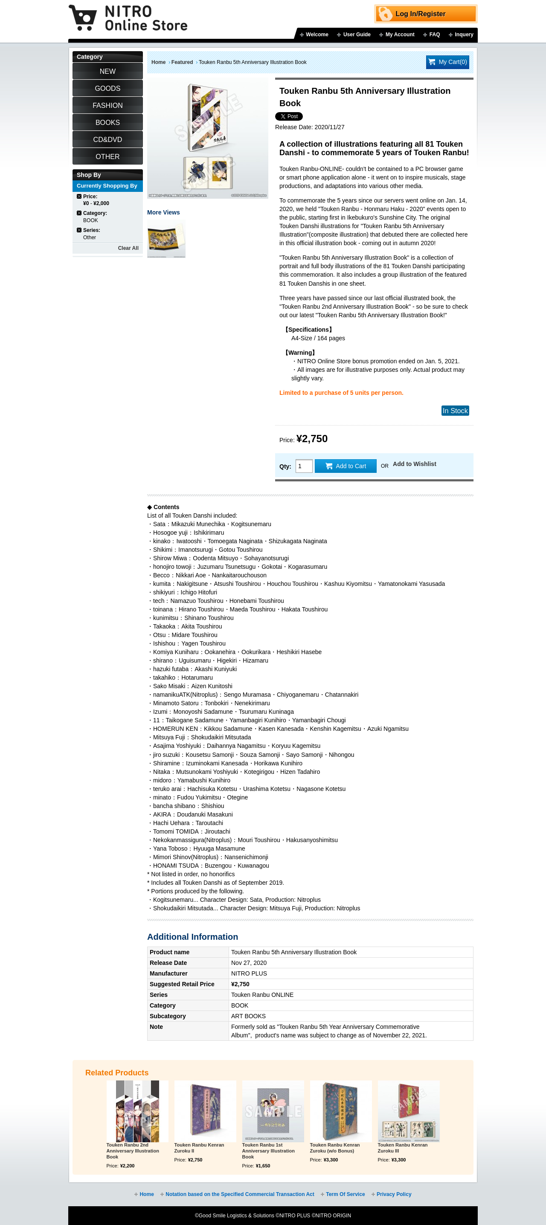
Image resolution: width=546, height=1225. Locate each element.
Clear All (128, 248)
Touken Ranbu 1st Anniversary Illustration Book (268, 1150)
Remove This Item (79, 196)
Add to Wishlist (414, 463)
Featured (182, 62)
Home (158, 62)
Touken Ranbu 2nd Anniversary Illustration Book (133, 1150)
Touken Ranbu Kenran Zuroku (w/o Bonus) (335, 1147)
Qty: (285, 466)
